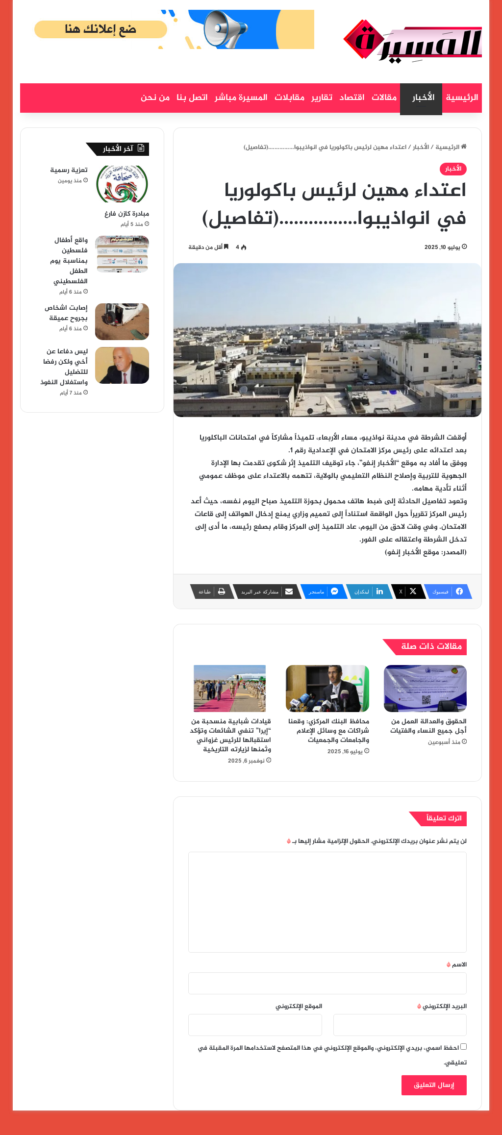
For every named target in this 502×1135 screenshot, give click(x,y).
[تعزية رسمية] (122, 184)
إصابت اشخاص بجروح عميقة (66, 313)
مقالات (384, 98)
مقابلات (289, 98)
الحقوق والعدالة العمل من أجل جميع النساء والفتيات (428, 726)
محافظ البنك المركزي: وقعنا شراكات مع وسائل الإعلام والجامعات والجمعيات (328, 731)
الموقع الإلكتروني (299, 1006)
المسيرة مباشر (241, 98)
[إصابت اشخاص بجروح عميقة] (122, 321)
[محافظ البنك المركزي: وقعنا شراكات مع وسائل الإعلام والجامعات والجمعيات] (327, 688)
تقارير (321, 98)
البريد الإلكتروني (442, 1006)
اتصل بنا (192, 98)
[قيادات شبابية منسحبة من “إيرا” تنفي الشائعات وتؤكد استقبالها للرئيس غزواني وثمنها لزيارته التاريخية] (230, 688)
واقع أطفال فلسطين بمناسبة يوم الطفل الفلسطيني (69, 261)
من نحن (155, 98)
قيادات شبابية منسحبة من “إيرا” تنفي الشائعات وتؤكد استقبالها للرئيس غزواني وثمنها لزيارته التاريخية (230, 735)
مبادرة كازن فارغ (126, 214)
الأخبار (423, 98)
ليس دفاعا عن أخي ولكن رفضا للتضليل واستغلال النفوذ (64, 367)
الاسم (457, 965)
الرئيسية (462, 98)
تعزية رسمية (69, 170)
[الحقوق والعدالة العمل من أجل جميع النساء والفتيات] (425, 688)
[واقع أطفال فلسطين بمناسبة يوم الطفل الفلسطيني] (122, 254)
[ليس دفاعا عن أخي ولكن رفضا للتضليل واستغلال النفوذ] (122, 365)
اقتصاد (352, 98)
